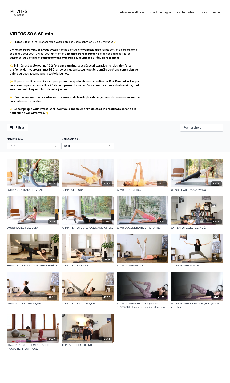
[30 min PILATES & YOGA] (197, 266)
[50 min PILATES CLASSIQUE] (88, 303)
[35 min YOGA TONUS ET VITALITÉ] (33, 190)
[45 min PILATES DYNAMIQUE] (33, 303)
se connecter (211, 12)
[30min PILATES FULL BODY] (33, 228)
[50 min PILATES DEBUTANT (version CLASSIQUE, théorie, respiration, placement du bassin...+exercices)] (142, 305)
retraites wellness (131, 12)
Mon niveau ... (15, 139)
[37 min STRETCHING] (142, 190)
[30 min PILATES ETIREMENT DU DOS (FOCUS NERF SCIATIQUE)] (33, 347)
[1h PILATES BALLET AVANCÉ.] (197, 228)
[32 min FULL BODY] (88, 190)
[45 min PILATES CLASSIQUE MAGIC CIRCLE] (88, 228)
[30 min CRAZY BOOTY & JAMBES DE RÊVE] (33, 266)
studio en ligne (160, 12)
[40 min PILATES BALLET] (88, 266)
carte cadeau (186, 12)
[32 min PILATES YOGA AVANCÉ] (197, 190)
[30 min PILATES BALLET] (142, 266)
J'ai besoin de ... (70, 139)
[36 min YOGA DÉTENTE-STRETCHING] (142, 228)
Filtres (17, 127)
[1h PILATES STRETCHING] (88, 345)
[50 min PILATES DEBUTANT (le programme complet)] (197, 305)
